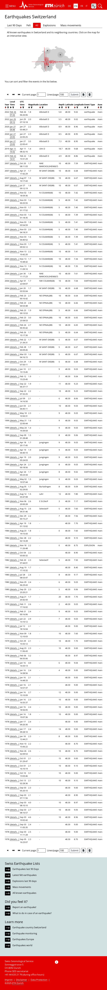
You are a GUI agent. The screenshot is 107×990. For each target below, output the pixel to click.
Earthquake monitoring (25, 933)
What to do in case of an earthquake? (32, 913)
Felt (28, 25)
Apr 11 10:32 (13, 150)
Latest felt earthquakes (25, 875)
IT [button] (86, 6)
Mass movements (70, 25)
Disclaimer (21, 979)
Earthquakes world (22, 945)
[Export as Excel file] (83, 94)
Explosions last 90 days (25, 881)
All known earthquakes (24, 892)
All (36, 25)
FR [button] (82, 6)
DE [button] (69, 6)
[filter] (7, 107)
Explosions (49, 25)
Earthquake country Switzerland (29, 927)
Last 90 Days (14, 25)
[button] (10, 6)
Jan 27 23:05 (13, 135)
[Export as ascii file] (89, 94)
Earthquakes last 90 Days (26, 869)
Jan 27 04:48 (13, 128)
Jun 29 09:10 (13, 120)
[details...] (14, 163)
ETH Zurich (18, 983)
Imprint (9, 979)
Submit (74, 94)
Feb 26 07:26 (13, 113)
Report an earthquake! (24, 907)
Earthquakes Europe (23, 939)
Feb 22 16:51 (13, 157)
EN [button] (75, 6)
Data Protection (39, 979)
